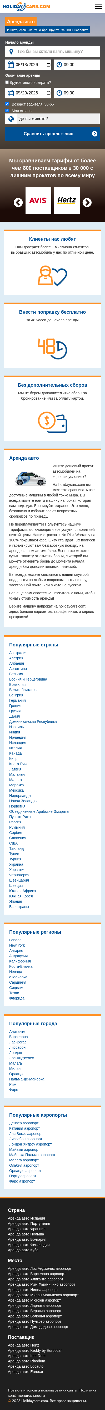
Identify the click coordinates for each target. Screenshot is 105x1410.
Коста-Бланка (21, 966)
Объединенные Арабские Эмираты (39, 811)
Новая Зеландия (23, 801)
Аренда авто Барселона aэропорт (37, 1274)
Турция (15, 859)
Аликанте (17, 1031)
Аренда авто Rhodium (26, 1361)
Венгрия (16, 695)
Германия (17, 700)
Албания (16, 663)
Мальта (15, 780)
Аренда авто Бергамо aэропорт (35, 1311)
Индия (14, 732)
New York (17, 945)
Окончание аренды (22, 75)
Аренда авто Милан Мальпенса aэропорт (43, 1295)
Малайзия (17, 774)
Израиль (16, 727)
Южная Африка (22, 891)
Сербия (15, 833)
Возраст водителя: (29, 104)
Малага (15, 1063)
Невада (15, 972)
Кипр (13, 758)
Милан (15, 1068)
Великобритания (23, 690)
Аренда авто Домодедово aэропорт (38, 1327)
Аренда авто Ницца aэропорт (33, 1290)
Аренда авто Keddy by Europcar (35, 1350)
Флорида (16, 998)
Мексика (16, 790)
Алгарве (16, 950)
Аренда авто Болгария (27, 1239)
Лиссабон (17, 1047)
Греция (15, 706)
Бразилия (17, 684)
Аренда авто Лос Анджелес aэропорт (40, 1268)
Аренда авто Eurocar (25, 1372)
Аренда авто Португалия (29, 1223)
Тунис (14, 854)
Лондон (15, 1053)
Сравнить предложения (60, 134)
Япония (15, 901)
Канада (15, 753)
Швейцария (19, 880)
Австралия (18, 653)
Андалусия (18, 956)
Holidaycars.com (34, 1400)
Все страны (19, 907)
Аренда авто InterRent (27, 1356)
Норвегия (17, 806)
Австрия (16, 658)
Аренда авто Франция (27, 1229)
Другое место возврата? (28, 82)
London (15, 940)
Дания (14, 716)
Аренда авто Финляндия (29, 1245)
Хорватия (17, 870)
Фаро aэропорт (22, 1181)
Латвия (15, 769)
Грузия (15, 711)
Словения (17, 838)
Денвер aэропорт (24, 1123)
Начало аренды (19, 42)
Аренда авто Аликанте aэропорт (35, 1279)
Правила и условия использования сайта (43, 1390)
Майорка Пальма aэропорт (32, 1155)
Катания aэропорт (24, 1128)
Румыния (17, 827)
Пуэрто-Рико (20, 817)
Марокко (16, 785)
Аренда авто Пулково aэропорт (34, 1321)
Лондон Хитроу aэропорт (30, 1144)
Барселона (18, 1037)
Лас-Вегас (17, 1042)
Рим (12, 1084)
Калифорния (20, 961)
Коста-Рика (18, 764)
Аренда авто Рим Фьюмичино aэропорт (41, 1284)
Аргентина (18, 669)
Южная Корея (21, 896)
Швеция (16, 885)
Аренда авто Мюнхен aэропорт (34, 1300)
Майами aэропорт (24, 1149)
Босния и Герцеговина (28, 679)
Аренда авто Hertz (23, 1345)
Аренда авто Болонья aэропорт (35, 1316)
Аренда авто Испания (26, 1218)
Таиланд (16, 848)
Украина (16, 864)
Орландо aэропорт (25, 1171)
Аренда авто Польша (26, 1234)
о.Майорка (18, 977)
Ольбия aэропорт (24, 1165)
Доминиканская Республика (33, 721)
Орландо (16, 1074)
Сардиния (17, 982)
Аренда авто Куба (23, 1250)
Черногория (19, 875)
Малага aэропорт (24, 1160)
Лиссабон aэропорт (25, 1139)
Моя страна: (19, 111)
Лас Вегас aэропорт (26, 1133)
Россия (15, 822)
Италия (15, 748)
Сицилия (16, 987)
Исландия (17, 743)
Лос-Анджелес (21, 1058)
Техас (14, 993)
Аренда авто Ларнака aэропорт (34, 1305)
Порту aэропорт (22, 1176)
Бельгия (16, 674)
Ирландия (17, 737)
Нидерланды (20, 795)
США (13, 843)
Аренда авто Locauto (25, 1366)
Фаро (13, 1090)
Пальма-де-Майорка (26, 1079)
